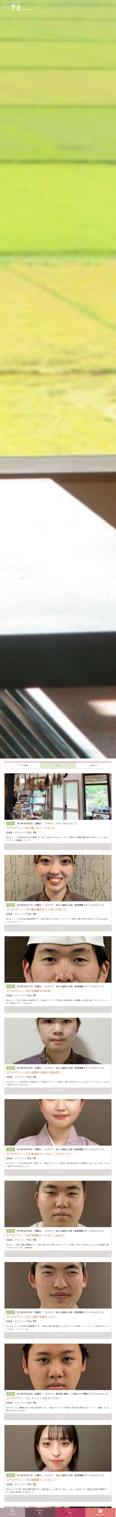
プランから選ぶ (70, 1512)
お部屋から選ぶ (40, 1512)
